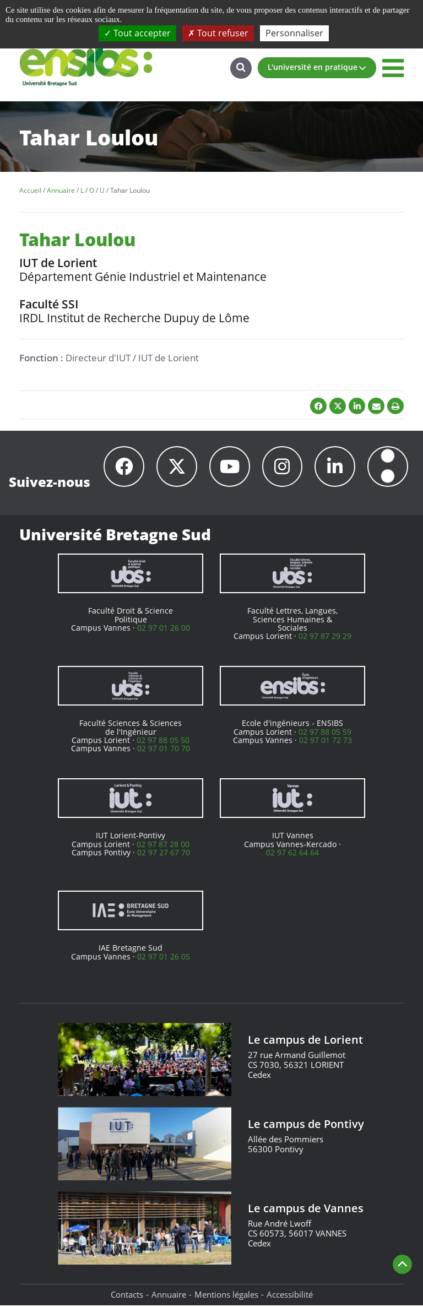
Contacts (127, 1295)
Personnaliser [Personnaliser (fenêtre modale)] (294, 33)
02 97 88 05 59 (325, 733)
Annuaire (168, 1295)
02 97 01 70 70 (163, 750)
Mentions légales (226, 1295)
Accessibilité (290, 1295)
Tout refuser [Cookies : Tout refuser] (218, 33)
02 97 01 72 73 (325, 741)
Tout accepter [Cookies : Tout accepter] (137, 33)
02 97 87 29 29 (325, 637)
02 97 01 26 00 (163, 629)
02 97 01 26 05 (163, 958)
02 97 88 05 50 (163, 741)
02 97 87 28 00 (163, 846)
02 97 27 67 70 (163, 854)
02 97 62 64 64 (292, 854)
